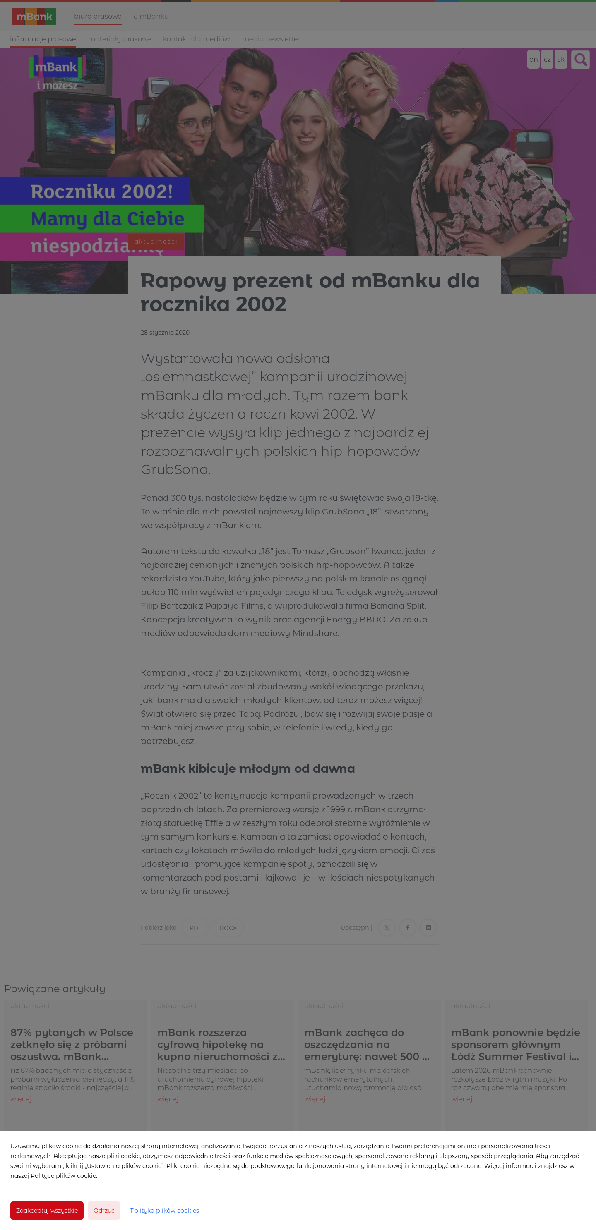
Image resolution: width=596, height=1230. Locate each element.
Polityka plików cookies (164, 1210)
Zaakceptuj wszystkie (47, 1210)
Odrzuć (104, 1210)
